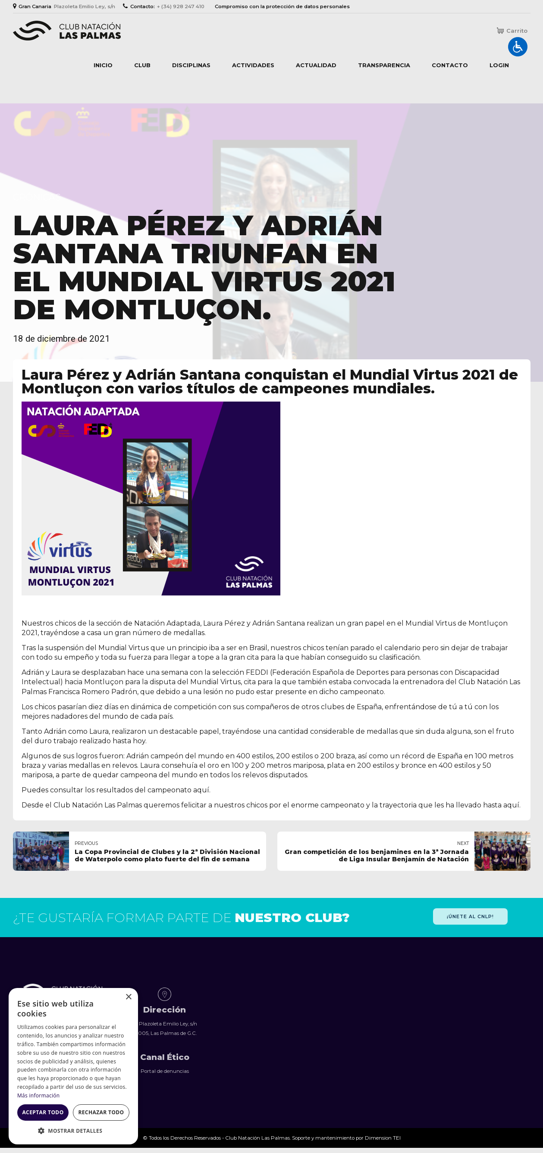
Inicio (103, 65)
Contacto (450, 65)
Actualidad (316, 65)
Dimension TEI (383, 1138)
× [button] (128, 997)
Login (499, 65)
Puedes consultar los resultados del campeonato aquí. (116, 790)
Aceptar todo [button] (42, 1112)
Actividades (253, 65)
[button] (73, 1131)
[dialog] (73, 1066)
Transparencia (384, 65)
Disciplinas (191, 65)
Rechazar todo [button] (101, 1112)
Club (142, 65)
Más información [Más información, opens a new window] (38, 1095)
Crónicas (37, 197)
